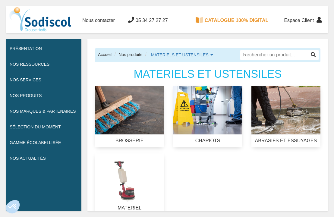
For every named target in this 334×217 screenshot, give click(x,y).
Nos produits (130, 54)
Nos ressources (29, 64)
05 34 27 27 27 (148, 20)
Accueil (105, 54)
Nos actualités (28, 158)
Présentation (26, 48)
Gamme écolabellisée (35, 142)
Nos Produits (26, 95)
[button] (12, 207)
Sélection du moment (35, 126)
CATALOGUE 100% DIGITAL (232, 20)
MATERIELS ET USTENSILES (180, 54)
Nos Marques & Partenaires (43, 111)
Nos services (25, 79)
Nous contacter (98, 20)
